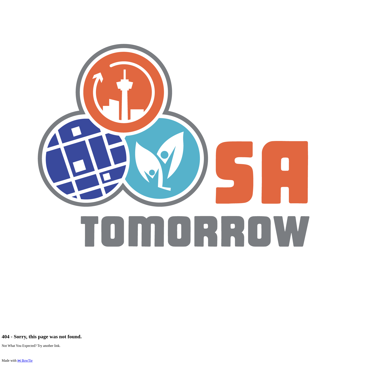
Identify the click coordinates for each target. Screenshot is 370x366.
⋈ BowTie (25, 360)
